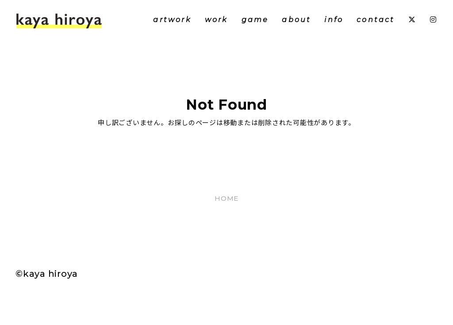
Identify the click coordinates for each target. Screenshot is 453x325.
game (255, 19)
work (216, 19)
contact (376, 19)
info (333, 19)
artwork (172, 19)
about (296, 19)
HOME (226, 198)
